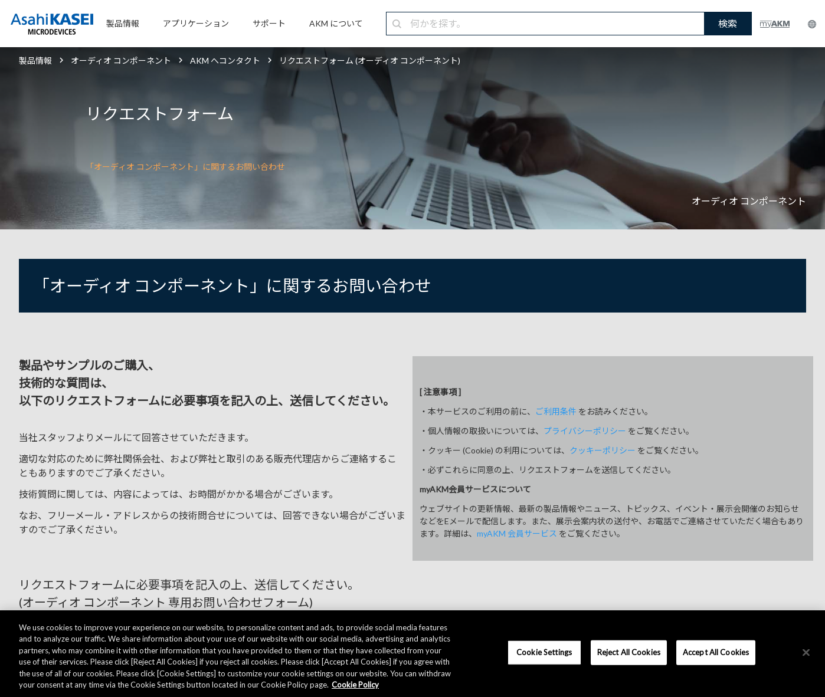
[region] (412, 653)
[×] (806, 653)
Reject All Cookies (628, 652)
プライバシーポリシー (585, 431)
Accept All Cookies (716, 652)
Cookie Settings (544, 652)
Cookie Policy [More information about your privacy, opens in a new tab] (355, 684)
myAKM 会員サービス (517, 533)
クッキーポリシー (602, 450)
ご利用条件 (556, 411)
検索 (727, 23)
